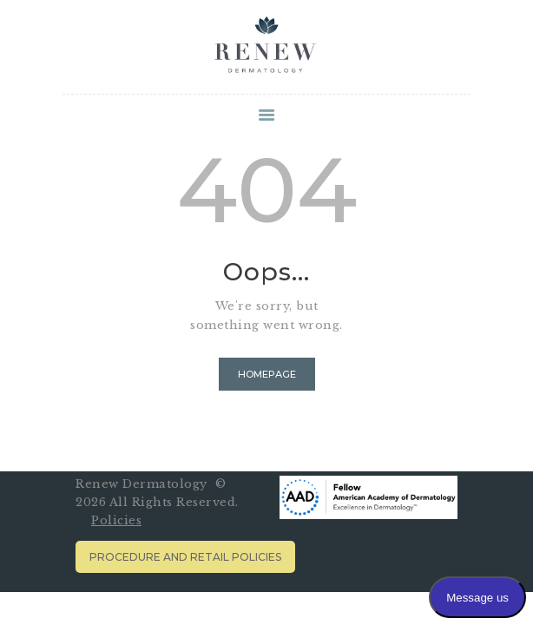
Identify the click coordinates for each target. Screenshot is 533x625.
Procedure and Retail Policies (185, 556)
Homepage (267, 374)
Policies (116, 520)
